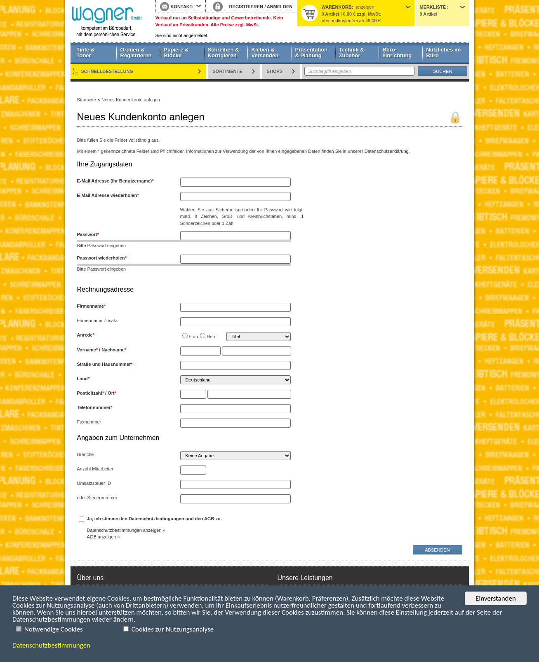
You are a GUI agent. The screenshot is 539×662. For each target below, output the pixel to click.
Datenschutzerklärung (387, 151)
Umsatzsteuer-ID (94, 483)
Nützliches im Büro (443, 52)
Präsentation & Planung (311, 52)
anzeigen (365, 7)
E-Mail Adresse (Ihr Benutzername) (115, 180)
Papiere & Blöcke (176, 52)
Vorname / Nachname (102, 349)
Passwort (88, 234)
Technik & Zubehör (351, 52)
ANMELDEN (279, 6)
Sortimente (227, 71)
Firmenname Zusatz (97, 320)
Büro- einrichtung (397, 52)
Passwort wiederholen (102, 257)
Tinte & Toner (86, 52)
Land (83, 378)
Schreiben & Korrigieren (223, 52)
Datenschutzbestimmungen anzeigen (124, 530)
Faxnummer (89, 421)
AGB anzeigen (101, 536)
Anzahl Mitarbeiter (95, 468)
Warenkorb (337, 7)
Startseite (107, 21)
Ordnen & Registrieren (136, 52)
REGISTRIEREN (246, 6)
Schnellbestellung (107, 71)
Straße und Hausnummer (105, 364)
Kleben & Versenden (265, 52)
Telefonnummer (95, 407)
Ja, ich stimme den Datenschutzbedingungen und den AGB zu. (154, 518)
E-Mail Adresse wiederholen (108, 195)
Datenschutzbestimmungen (51, 645)
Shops (275, 71)
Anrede (85, 334)
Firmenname (91, 306)
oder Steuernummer (97, 497)
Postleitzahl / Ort (96, 393)
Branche (85, 454)
